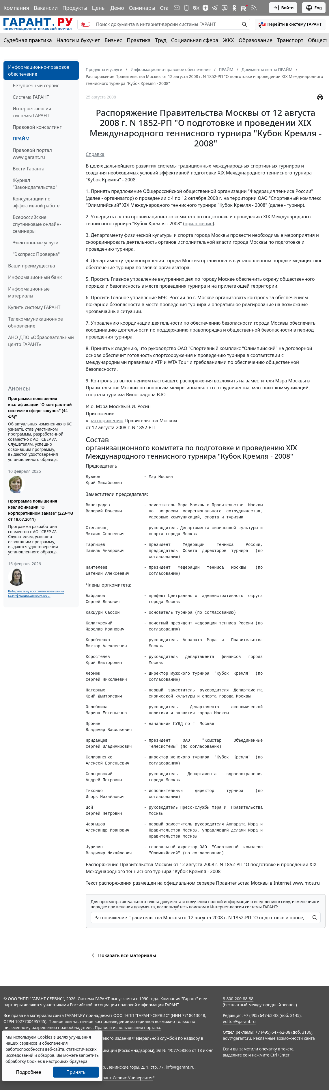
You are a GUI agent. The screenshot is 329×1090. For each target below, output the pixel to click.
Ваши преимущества (31, 266)
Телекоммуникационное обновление (35, 322)
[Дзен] (205, 8)
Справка (95, 154)
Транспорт (290, 40)
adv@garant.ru (237, 1038)
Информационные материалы (29, 292)
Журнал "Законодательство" (35, 183)
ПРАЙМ (21, 138)
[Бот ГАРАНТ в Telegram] (224, 7)
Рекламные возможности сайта (284, 1038)
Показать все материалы (122, 955)
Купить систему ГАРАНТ (34, 307)
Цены (99, 7)
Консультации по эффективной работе (36, 202)
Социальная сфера (194, 40)
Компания (16, 7)
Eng (314, 7)
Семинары (142, 7)
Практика (138, 40)
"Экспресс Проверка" (36, 254)
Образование (255, 40)
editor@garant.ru (239, 1021)
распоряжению (106, 420)
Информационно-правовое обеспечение (38, 70)
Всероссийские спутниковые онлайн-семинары (37, 224)
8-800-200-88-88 (238, 998)
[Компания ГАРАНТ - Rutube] (244, 7)
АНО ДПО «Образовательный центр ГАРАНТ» (41, 340)
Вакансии (46, 7)
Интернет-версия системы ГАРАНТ (32, 112)
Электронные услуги (35, 242)
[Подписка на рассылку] (176, 7)
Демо (117, 7)
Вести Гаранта (28, 168)
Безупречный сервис (36, 85)
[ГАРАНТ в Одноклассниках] (234, 7)
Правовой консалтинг (37, 127)
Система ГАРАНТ (31, 97)
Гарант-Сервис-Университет (125, 1077)
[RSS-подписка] (254, 7)
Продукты (74, 7)
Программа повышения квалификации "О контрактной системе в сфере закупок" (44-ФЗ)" (40, 407)
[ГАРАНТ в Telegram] (214, 7)
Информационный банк (35, 277)
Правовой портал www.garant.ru (32, 153)
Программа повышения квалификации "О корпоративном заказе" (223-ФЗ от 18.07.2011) (40, 510)
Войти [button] (283, 7)
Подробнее (28, 1072)
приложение (199, 223)
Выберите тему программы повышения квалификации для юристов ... (36, 593)
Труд (161, 40)
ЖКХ (228, 40)
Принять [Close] (76, 1072)
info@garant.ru (180, 1067)
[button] (290, 24)
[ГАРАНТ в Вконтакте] (196, 7)
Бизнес (113, 40)
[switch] (85, 24)
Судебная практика (27, 40)
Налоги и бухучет (78, 40)
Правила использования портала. (128, 1027)
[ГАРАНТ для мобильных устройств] (186, 7)
